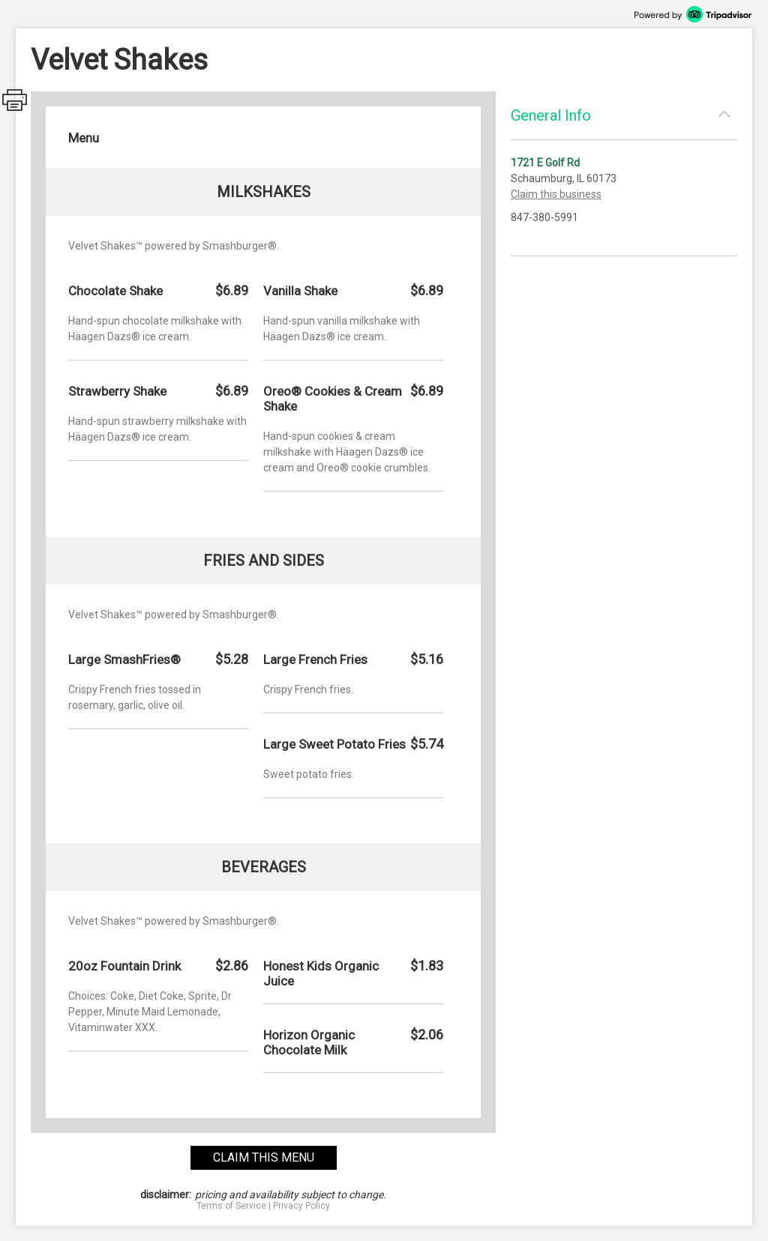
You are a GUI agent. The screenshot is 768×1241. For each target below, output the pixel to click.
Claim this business (556, 194)
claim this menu (263, 1157)
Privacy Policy (301, 1206)
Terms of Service (231, 1206)
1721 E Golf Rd (545, 163)
